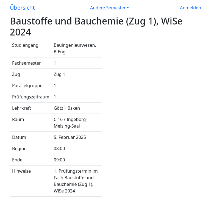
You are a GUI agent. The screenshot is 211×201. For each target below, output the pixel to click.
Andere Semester (108, 8)
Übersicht (22, 7)
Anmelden (190, 8)
